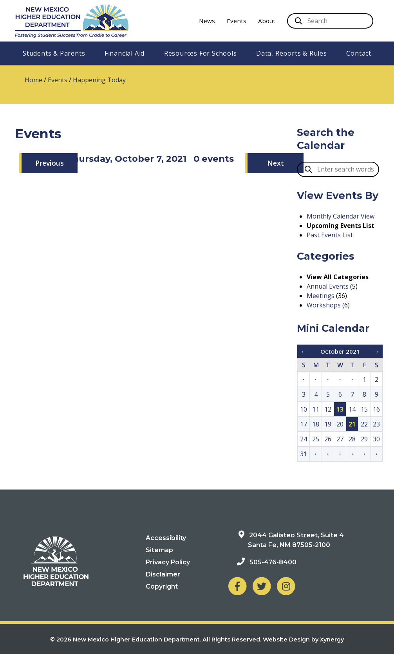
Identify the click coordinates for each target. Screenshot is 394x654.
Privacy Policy (168, 562)
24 (303, 439)
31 (303, 454)
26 (327, 439)
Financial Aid (125, 53)
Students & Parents (54, 53)
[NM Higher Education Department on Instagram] (286, 586)
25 (315, 439)
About (266, 21)
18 (315, 424)
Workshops (324, 305)
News (207, 21)
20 (339, 424)
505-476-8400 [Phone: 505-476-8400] (272, 562)
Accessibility (166, 538)
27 (339, 439)
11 (315, 409)
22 (364, 424)
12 (327, 409)
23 (376, 424)
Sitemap (159, 550)
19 (327, 424)
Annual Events (328, 286)
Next (275, 163)
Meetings (320, 295)
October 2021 (340, 351)
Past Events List (330, 235)
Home (33, 80)
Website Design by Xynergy (303, 639)
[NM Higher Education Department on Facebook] (237, 586)
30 (376, 439)
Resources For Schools (200, 53)
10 (303, 409)
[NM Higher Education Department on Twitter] (261, 586)
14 (352, 409)
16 (376, 409)
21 (352, 424)
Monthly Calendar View (340, 216)
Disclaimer (163, 574)
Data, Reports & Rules (291, 53)
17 (303, 424)
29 (364, 439)
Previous (49, 163)
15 (364, 409)
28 (352, 439)
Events (236, 21)
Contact (358, 53)
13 (339, 409)
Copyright (162, 586)
